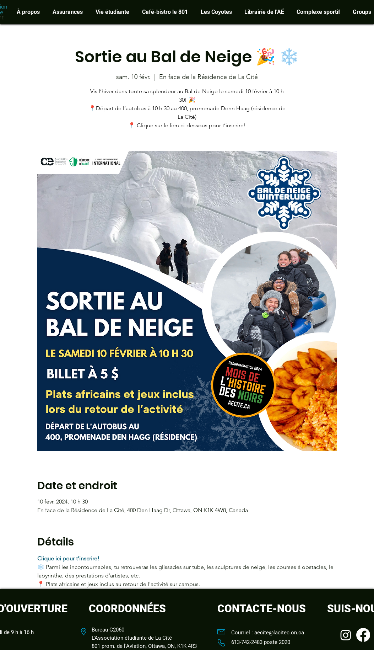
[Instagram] (346, 635)
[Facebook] (363, 635)
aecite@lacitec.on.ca (279, 632)
